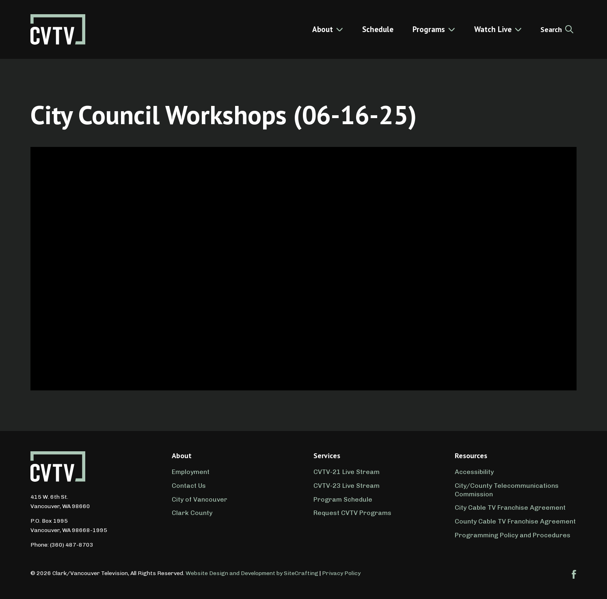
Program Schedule (342, 499)
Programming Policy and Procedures (512, 535)
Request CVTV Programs (352, 513)
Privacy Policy (341, 573)
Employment (191, 472)
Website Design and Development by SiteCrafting (252, 573)
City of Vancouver (199, 499)
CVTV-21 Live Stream (346, 472)
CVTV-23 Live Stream (346, 485)
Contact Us (189, 485)
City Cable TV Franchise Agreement (510, 507)
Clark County (192, 513)
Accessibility (474, 472)
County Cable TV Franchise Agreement (515, 521)
